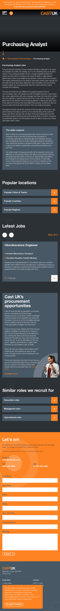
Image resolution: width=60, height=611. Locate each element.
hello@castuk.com (11, 460)
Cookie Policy (27, 599)
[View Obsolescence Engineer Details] (54, 278)
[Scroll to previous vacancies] (4, 235)
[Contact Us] (11, 13)
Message (30, 540)
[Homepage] (49, 13)
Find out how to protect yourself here (30, 7)
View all (51, 235)
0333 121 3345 (8, 467)
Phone (30, 506)
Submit (7, 554)
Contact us (10, 374)
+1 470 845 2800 (40, 467)
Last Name (30, 488)
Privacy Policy (6, 573)
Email (30, 497)
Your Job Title (30, 516)
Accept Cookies (14, 604)
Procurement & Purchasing (19, 59)
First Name (30, 479)
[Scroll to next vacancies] (11, 235)
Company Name (30, 525)
